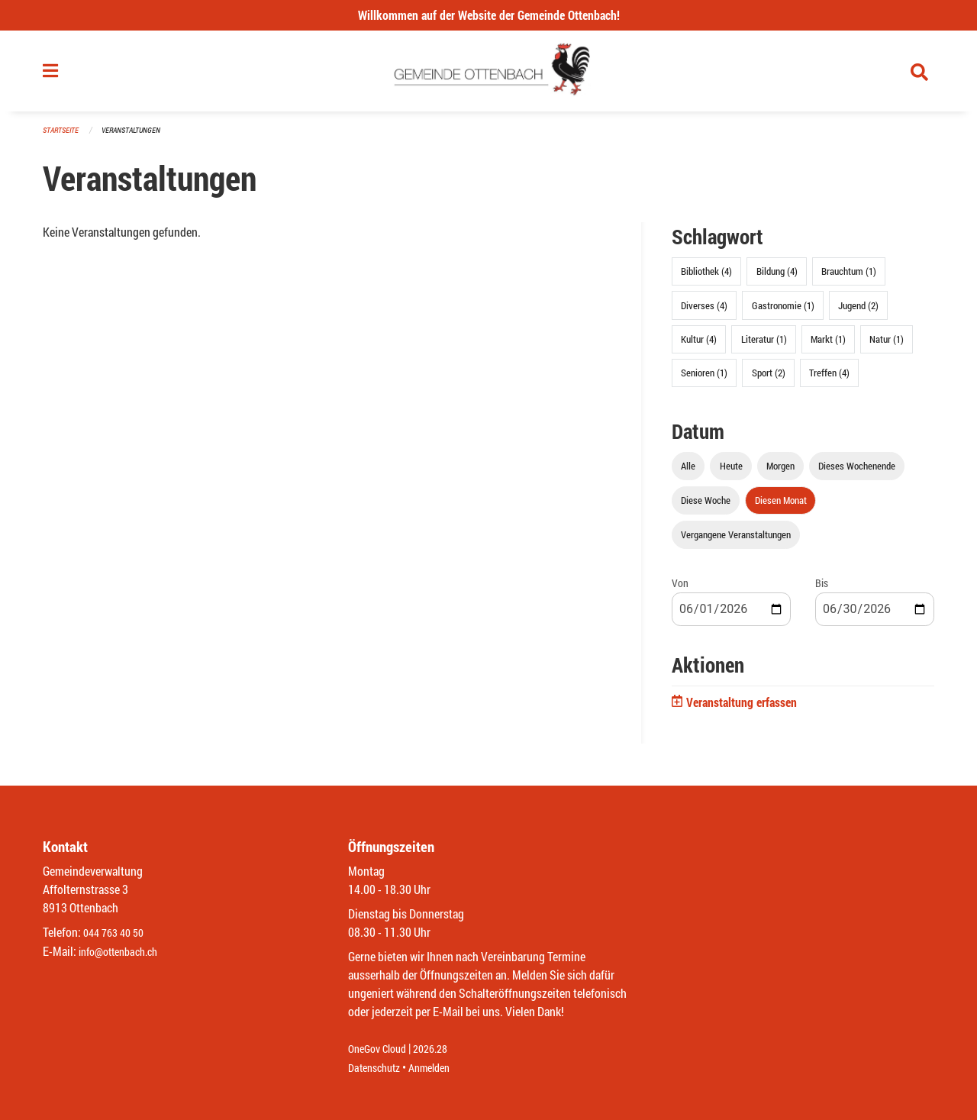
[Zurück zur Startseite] (489, 74)
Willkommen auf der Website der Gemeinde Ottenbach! (489, 15)
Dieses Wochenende (856, 472)
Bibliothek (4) (706, 278)
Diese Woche (705, 507)
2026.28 (441, 1049)
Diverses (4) (704, 311)
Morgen (780, 472)
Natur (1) (886, 345)
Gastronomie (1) (783, 311)
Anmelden (440, 1068)
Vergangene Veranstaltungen (736, 541)
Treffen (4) (829, 379)
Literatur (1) (764, 345)
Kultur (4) (699, 345)
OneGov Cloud (381, 1049)
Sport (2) (768, 379)
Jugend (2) (858, 311)
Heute (731, 472)
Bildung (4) (777, 278)
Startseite (62, 137)
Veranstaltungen (137, 137)
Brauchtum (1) (848, 278)
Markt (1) (828, 345)
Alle (688, 472)
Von (680, 590)
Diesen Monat (781, 507)
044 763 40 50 (117, 933)
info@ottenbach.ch (124, 952)
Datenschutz (378, 1068)
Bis (821, 590)
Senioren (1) (704, 379)
